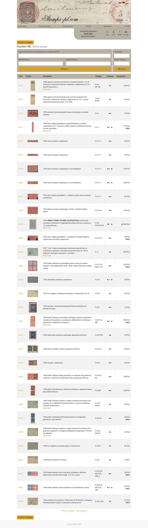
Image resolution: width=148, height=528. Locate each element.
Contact (127, 26)
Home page (22, 26)
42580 (20, 183)
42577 (20, 141)
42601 (20, 474)
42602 (20, 487)
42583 (20, 224)
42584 (20, 238)
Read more (47, 89)
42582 (20, 210)
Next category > (82, 511)
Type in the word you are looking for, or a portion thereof (38, 52)
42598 (20, 432)
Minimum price (23, 60)
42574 (20, 99)
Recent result (68, 26)
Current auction (44, 26)
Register (119, 20)
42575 (20, 113)
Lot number (118, 52)
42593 (20, 363)
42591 (20, 335)
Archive (88, 26)
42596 (20, 404)
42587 (20, 280)
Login (126, 20)
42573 (20, 86)
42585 (20, 252)
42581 (20, 196)
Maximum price (71, 60)
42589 (20, 307)
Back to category (25, 42)
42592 (20, 349)
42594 (20, 377)
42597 (20, 418)
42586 (20, 266)
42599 (20, 446)
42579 (20, 169)
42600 (20, 460)
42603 (20, 501)
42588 (20, 293)
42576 (20, 127)
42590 (20, 321)
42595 (20, 390)
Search (64, 69)
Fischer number (119, 60)
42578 (20, 155)
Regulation (108, 26)
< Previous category (67, 511)
